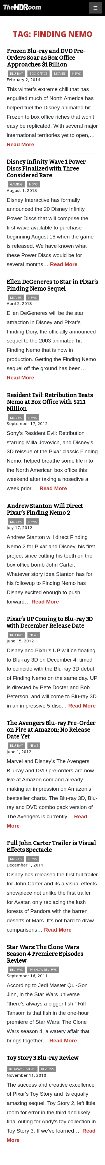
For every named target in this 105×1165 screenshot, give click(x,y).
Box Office (38, 73)
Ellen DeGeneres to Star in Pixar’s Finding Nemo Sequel (52, 285)
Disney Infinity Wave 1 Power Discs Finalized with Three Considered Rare (46, 168)
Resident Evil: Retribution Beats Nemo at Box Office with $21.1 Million (50, 402)
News (76, 73)
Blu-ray (16, 73)
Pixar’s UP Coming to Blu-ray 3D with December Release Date (50, 622)
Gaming (16, 184)
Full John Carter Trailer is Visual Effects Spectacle (51, 846)
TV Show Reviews (43, 969)
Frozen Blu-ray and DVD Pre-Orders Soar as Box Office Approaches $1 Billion (46, 58)
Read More (20, 144)
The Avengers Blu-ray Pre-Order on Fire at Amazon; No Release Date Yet (51, 730)
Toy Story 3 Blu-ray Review (42, 1058)
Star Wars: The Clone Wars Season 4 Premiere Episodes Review (45, 954)
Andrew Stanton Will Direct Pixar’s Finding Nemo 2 (45, 509)
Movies (60, 73)
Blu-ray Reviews (22, 1069)
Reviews (16, 969)
